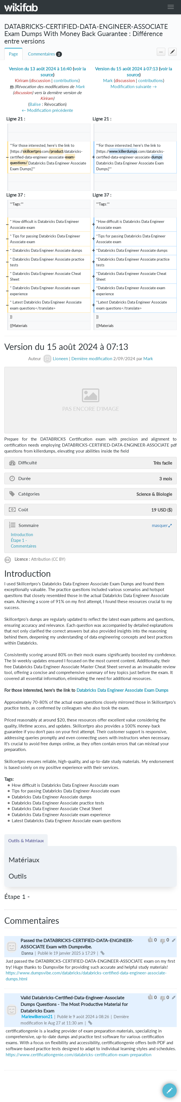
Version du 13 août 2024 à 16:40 (40, 68)
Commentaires (41, 53)
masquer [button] (160, 525)
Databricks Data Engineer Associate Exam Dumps (122, 690)
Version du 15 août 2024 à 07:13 (126, 68)
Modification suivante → (133, 86)
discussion (40, 80)
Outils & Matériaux (26, 840)
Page (13, 53)
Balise (35, 104)
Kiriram (46, 98)
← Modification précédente (47, 110)
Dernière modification (91, 358)
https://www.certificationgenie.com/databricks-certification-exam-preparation (78, 1054)
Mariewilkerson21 (37, 1016)
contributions (66, 80)
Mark (80, 86)
